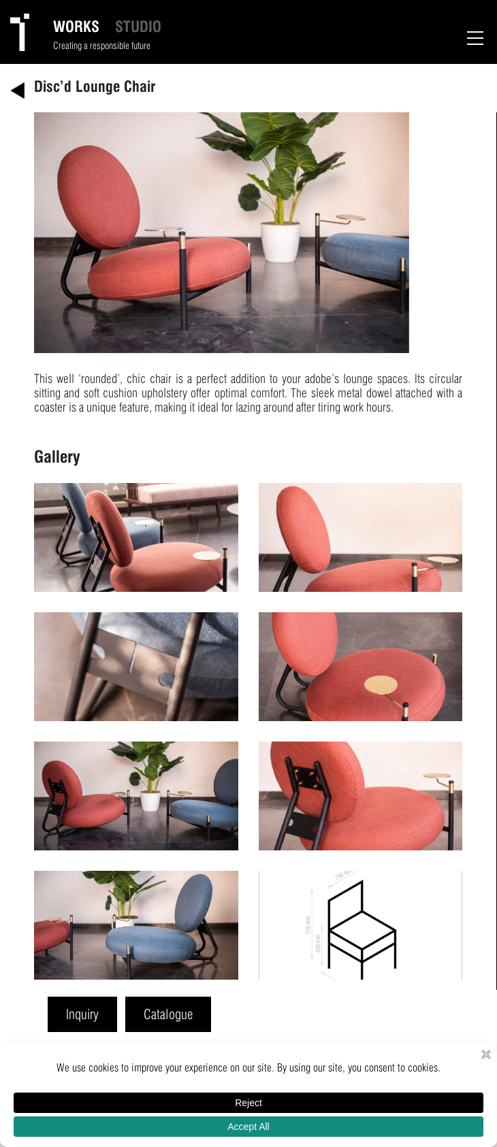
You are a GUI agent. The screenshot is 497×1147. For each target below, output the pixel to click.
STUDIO (138, 26)
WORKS (76, 26)
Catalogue (168, 1014)
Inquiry (82, 1014)
